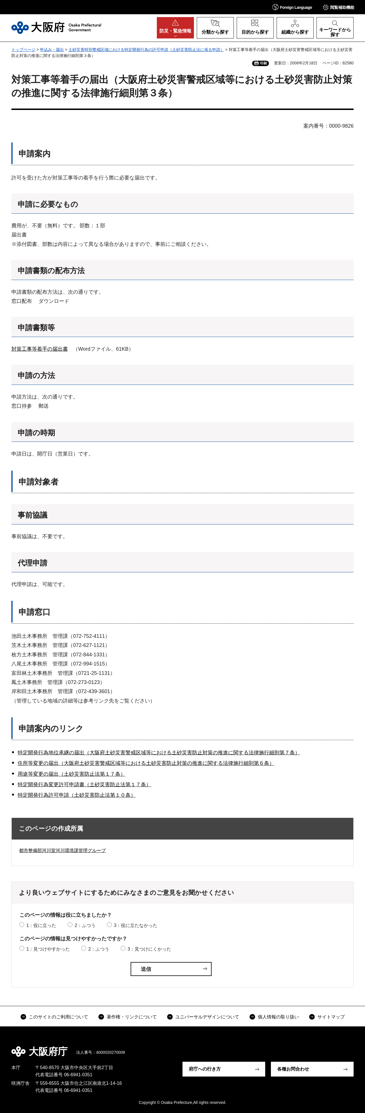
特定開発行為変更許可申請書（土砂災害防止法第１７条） (84, 784)
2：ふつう (85, 925)
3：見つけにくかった (149, 949)
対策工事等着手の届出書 (39, 349)
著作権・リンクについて (132, 1016)
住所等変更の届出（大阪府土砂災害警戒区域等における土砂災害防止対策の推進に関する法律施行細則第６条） (146, 763)
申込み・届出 (52, 49)
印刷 (263, 63)
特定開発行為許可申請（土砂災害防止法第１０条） (77, 795)
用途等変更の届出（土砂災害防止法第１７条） (71, 774)
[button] (292, 7)
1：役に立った (41, 925)
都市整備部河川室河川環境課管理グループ (62, 850)
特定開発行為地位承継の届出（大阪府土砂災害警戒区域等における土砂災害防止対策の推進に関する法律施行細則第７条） (159, 752)
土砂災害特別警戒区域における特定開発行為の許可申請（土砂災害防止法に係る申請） (146, 49)
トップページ (23, 49)
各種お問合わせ (293, 1069)
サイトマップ (331, 1016)
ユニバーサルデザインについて (207, 1016)
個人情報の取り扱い (278, 1016)
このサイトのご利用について (58, 1016)
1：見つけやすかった (48, 949)
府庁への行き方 (205, 1069)
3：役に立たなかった (135, 925)
